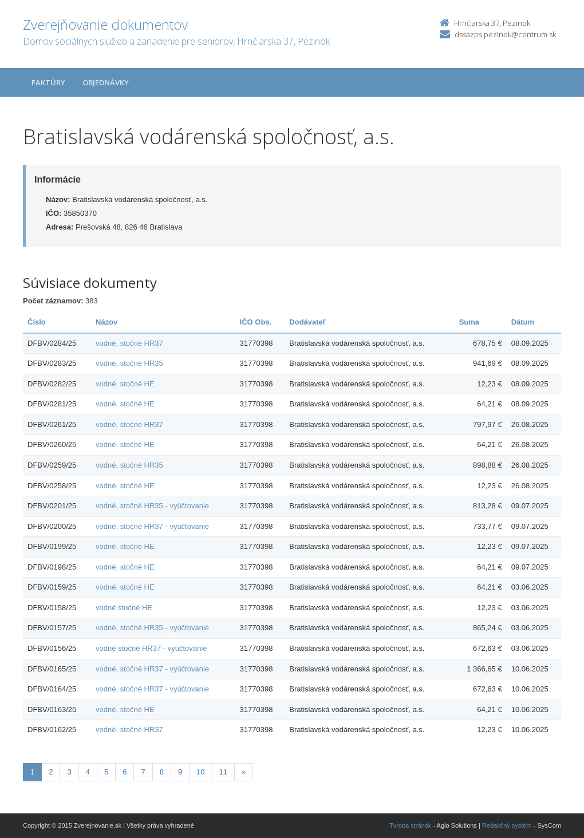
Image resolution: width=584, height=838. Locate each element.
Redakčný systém (507, 825)
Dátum (522, 322)
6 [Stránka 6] (125, 772)
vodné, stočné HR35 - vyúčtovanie (152, 505)
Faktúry (48, 82)
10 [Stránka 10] (200, 772)
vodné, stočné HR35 (129, 363)
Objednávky (105, 82)
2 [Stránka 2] (51, 772)
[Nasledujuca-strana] (243, 772)
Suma (469, 322)
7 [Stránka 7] (143, 772)
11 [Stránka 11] (223, 772)
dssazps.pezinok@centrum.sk (505, 34)
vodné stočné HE (124, 607)
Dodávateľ (307, 322)
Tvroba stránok (410, 825)
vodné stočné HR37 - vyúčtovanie (151, 648)
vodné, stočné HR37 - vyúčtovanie (152, 526)
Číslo (36, 322)
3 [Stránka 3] (69, 772)
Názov (106, 322)
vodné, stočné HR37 (129, 343)
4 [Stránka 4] (88, 772)
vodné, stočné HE (125, 384)
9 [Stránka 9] (180, 772)
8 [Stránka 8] (162, 772)
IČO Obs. (256, 322)
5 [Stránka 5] (106, 772)
